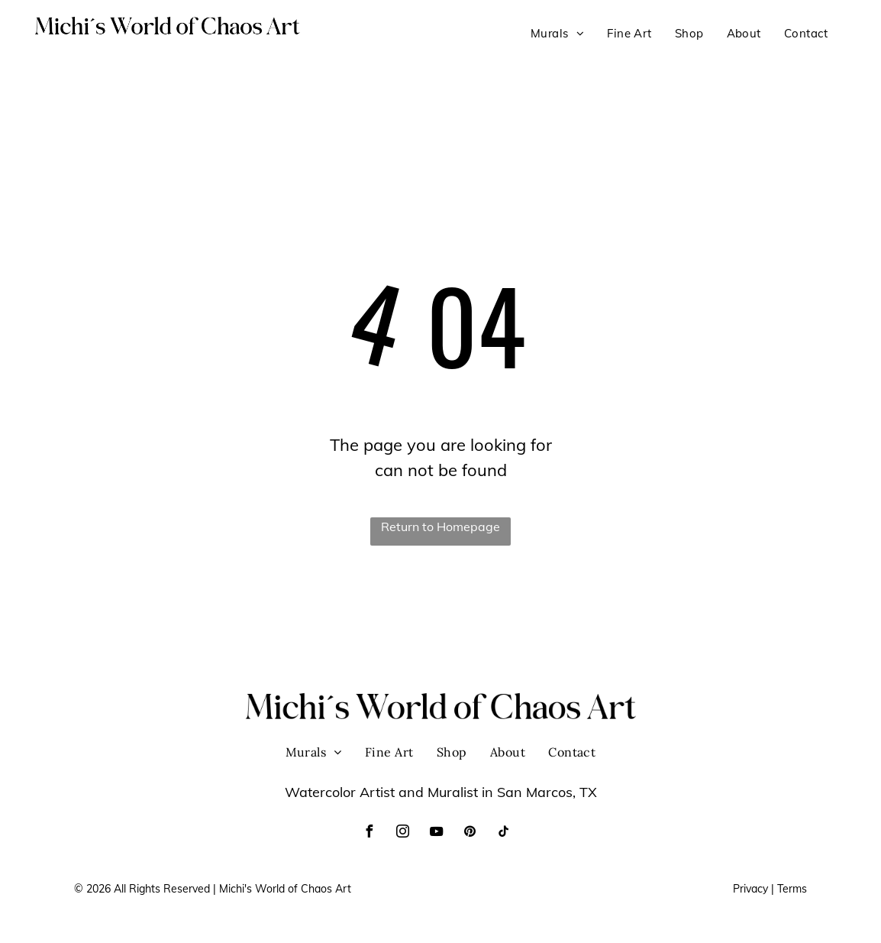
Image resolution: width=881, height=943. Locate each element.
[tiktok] (503, 833)
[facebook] (369, 833)
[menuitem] (557, 34)
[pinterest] (469, 833)
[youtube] (436, 833)
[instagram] (402, 833)
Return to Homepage (440, 526)
